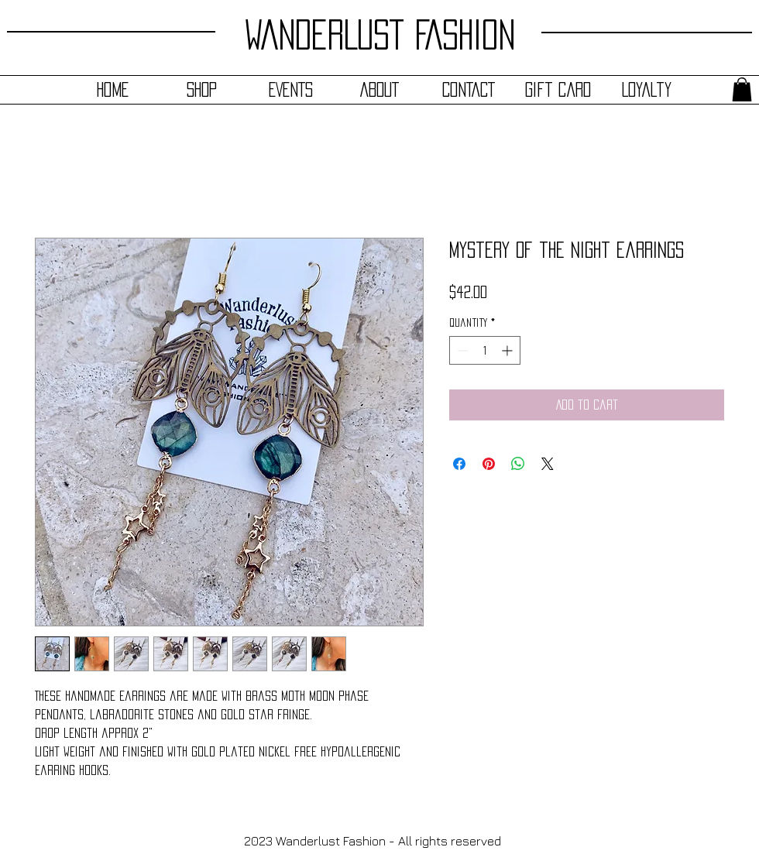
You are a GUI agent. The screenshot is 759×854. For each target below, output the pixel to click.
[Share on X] (547, 463)
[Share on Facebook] (459, 463)
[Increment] (508, 350)
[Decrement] (461, 350)
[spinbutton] (485, 350)
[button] (742, 89)
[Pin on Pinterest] (488, 463)
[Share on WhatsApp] (518, 463)
